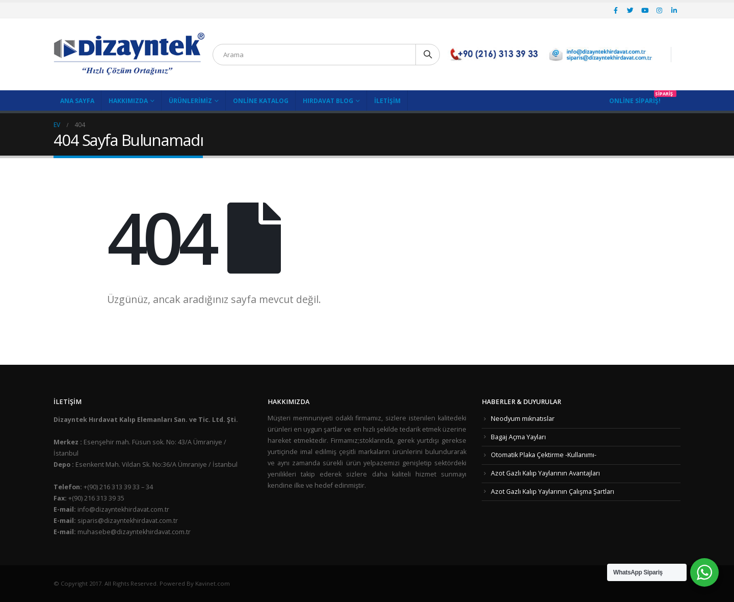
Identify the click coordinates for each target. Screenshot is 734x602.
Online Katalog (261, 100)
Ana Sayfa (77, 100)
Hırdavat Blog (328, 100)
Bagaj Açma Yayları (518, 437)
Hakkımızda (128, 100)
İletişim (387, 100)
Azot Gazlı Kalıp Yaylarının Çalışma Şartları (552, 491)
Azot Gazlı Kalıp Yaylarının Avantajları (545, 473)
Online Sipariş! (635, 100)
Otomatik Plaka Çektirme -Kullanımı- (543, 454)
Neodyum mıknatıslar (523, 418)
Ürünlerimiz (190, 100)
